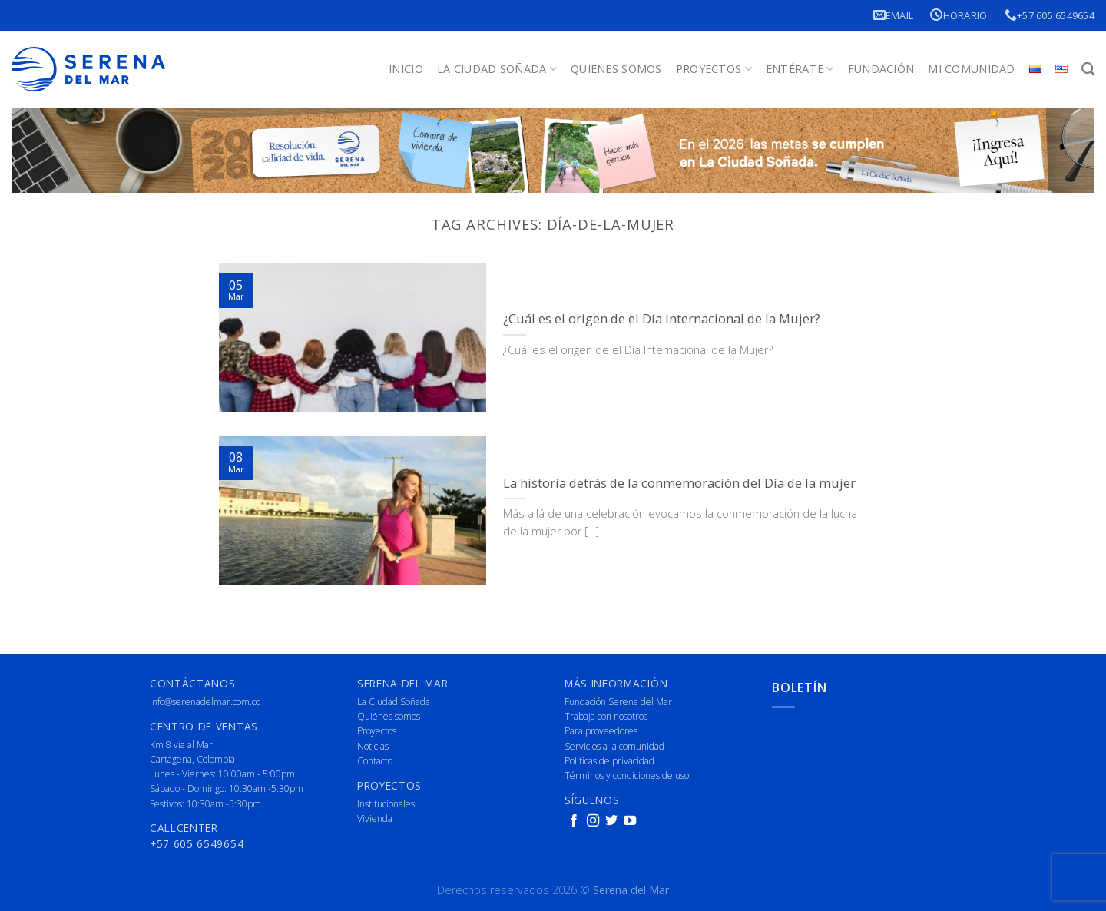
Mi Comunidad (971, 68)
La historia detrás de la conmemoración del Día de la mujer (679, 483)
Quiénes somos (388, 716)
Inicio (406, 68)
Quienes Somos (616, 68)
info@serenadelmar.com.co (205, 701)
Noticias (373, 746)
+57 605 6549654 (1049, 15)
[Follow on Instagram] (593, 821)
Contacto (374, 760)
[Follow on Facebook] (574, 821)
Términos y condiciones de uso (627, 775)
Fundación (881, 68)
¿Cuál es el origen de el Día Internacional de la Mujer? (661, 318)
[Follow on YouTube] (630, 821)
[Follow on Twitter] (611, 821)
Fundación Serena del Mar (618, 701)
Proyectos (714, 69)
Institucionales (386, 803)
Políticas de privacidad (609, 760)
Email (893, 15)
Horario (958, 15)
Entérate (800, 69)
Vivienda (374, 818)
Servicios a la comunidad (614, 746)
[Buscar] (1087, 69)
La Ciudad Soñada (497, 69)
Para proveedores (601, 730)
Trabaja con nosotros (606, 716)
